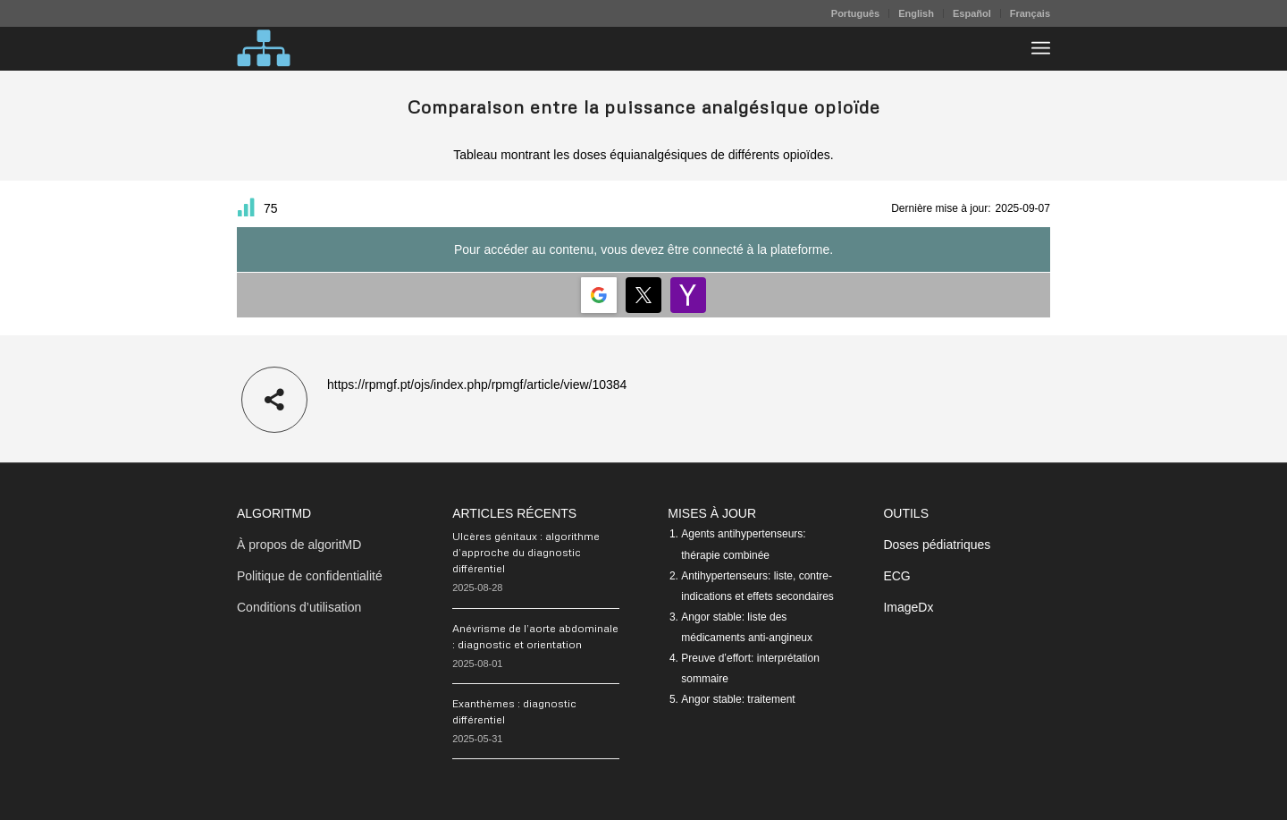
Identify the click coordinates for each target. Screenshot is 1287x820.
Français (1030, 13)
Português (855, 13)
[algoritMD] (263, 48)
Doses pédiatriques (936, 544)
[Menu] (1040, 48)
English (916, 13)
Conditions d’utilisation (299, 607)
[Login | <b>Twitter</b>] (643, 295)
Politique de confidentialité (310, 576)
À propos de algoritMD (299, 544)
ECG (896, 576)
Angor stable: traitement (738, 699)
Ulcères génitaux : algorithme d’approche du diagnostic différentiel (526, 552)
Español (972, 13)
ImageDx (908, 607)
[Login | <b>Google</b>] (599, 295)
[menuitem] (855, 13)
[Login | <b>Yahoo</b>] (688, 295)
